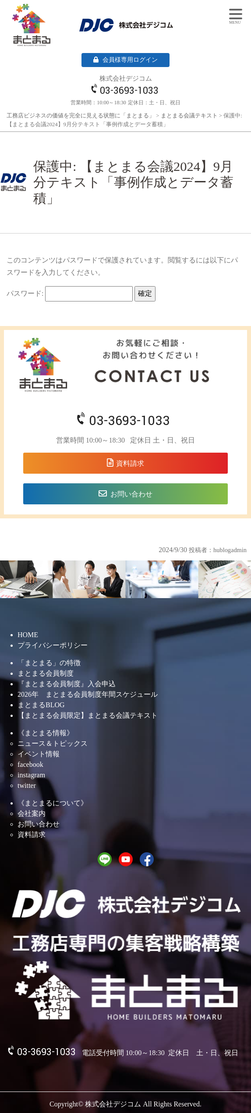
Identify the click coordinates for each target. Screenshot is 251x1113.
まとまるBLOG (41, 705)
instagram (31, 775)
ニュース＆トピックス (53, 743)
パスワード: (70, 293)
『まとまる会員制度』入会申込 (67, 684)
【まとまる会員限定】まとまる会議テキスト (88, 715)
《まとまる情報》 (46, 733)
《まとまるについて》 (53, 803)
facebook (30, 764)
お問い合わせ (131, 494)
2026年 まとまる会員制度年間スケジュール (88, 694)
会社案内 (32, 813)
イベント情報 (39, 754)
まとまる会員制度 (46, 673)
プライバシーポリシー (53, 645)
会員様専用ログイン (125, 60)
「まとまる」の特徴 (49, 662)
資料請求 (130, 463)
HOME (28, 634)
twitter (27, 785)
